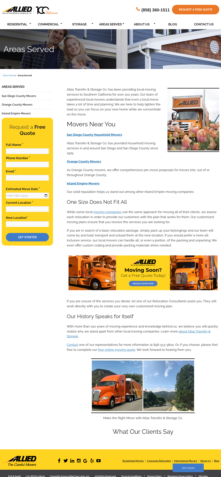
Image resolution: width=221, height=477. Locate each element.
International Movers (185, 461)
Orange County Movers (17, 104)
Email (11, 171)
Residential (17, 24)
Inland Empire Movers (16, 113)
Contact (72, 345)
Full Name (14, 144)
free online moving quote (116, 350)
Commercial (48, 24)
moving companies (107, 212)
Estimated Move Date (23, 189)
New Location (17, 217)
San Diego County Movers (19, 96)
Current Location (19, 202)
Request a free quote (195, 9)
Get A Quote (188, 468)
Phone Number (18, 158)
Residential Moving (133, 461)
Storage (79, 24)
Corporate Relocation (159, 461)
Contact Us (204, 24)
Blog (172, 24)
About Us (142, 24)
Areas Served (110, 24)
